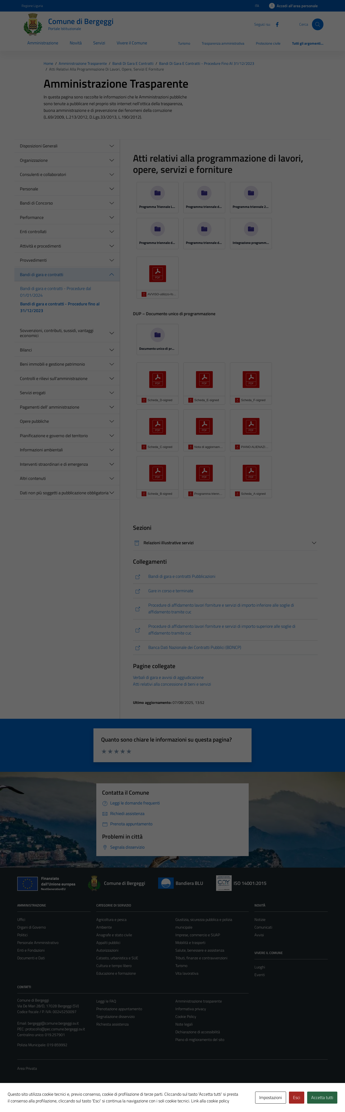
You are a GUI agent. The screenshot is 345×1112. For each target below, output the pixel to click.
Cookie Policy (185, 1016)
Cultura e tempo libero (114, 965)
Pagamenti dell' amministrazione (49, 407)
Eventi (259, 975)
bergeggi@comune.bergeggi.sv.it (53, 1023)
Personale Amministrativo (37, 942)
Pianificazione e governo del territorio (54, 435)
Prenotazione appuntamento (119, 1009)
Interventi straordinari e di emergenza (54, 464)
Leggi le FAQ (106, 1001)
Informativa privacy (190, 1009)
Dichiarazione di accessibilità (197, 1032)
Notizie (259, 919)
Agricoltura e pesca (111, 919)
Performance (32, 217)
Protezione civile (268, 43)
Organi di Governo (31, 927)
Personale (29, 189)
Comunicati (263, 927)
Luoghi (259, 967)
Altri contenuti (33, 478)
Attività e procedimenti (40, 246)
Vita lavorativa (186, 973)
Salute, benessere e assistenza (199, 950)
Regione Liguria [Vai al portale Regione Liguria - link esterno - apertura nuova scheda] (32, 5)
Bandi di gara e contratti (41, 274)
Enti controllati (33, 231)
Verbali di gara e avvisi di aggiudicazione (168, 677)
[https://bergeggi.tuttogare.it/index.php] (225, 608)
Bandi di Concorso (36, 203)
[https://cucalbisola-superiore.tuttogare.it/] (225, 630)
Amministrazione (42, 43)
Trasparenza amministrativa (223, 43)
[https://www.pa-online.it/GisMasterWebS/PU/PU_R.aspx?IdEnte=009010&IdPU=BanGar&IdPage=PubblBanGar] (225, 576)
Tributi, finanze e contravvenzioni (201, 958)
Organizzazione (34, 160)
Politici (22, 935)
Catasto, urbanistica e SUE (117, 958)
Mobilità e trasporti (190, 942)
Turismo (184, 43)
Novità (76, 43)
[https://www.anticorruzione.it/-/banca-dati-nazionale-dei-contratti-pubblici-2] (225, 647)
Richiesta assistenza (112, 1024)
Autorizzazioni (107, 950)
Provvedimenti (33, 260)
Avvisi (259, 935)
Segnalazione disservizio (115, 1016)
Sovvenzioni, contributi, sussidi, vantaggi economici (56, 333)
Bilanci (26, 350)
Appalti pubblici (108, 942)
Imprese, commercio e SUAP (197, 935)
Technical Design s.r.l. (49, 1098)
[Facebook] (275, 24)
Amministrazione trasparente (198, 1001)
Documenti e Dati (31, 958)
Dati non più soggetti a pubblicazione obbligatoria (64, 493)
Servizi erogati (33, 392)
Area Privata (27, 1068)
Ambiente (104, 927)
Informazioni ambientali (41, 450)
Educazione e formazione (116, 973)
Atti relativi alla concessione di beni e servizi (172, 684)
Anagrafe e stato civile (114, 935)
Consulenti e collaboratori (43, 174)
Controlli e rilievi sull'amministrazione (53, 378)
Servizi (99, 43)
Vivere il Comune (132, 43)
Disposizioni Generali (39, 146)
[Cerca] (317, 24)
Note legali (184, 1024)
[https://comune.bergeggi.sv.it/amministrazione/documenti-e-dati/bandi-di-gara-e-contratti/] (225, 591)
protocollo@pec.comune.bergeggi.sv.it (55, 1029)
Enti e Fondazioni (31, 950)
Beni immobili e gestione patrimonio (52, 364)
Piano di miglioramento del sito (199, 1039)
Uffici (21, 919)
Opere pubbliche (34, 421)
